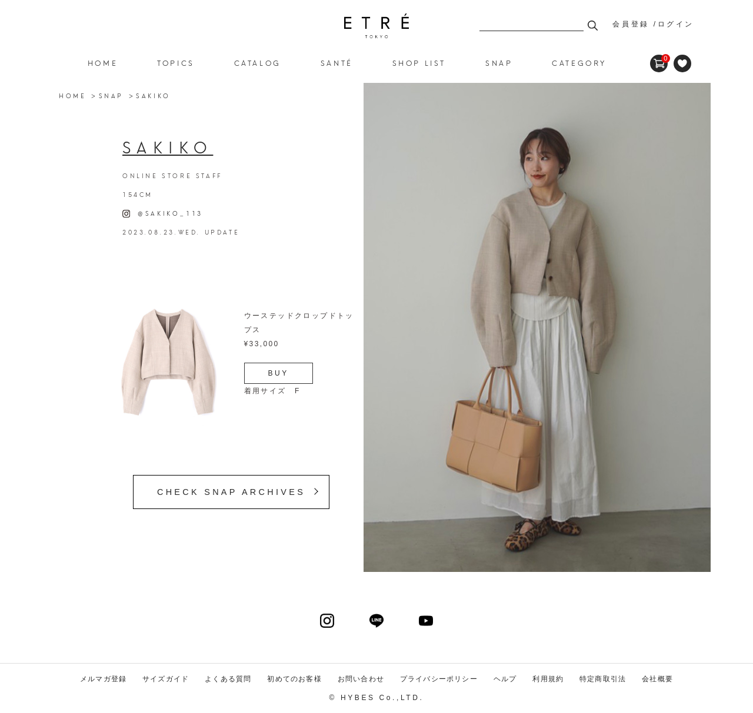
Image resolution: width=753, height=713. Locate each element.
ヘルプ (505, 679)
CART (659, 59)
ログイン (676, 24)
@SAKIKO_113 (162, 212)
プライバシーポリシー (439, 679)
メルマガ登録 (103, 679)
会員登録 (630, 24)
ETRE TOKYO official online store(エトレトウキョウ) (376, 26)
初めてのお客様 (294, 679)
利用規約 (548, 679)
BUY (278, 373)
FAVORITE (682, 63)
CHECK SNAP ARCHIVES (231, 492)
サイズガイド (165, 679)
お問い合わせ (361, 679)
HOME (103, 62)
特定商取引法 (602, 679)
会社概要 (657, 679)
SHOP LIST (419, 62)
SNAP (111, 95)
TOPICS (176, 62)
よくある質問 (228, 679)
